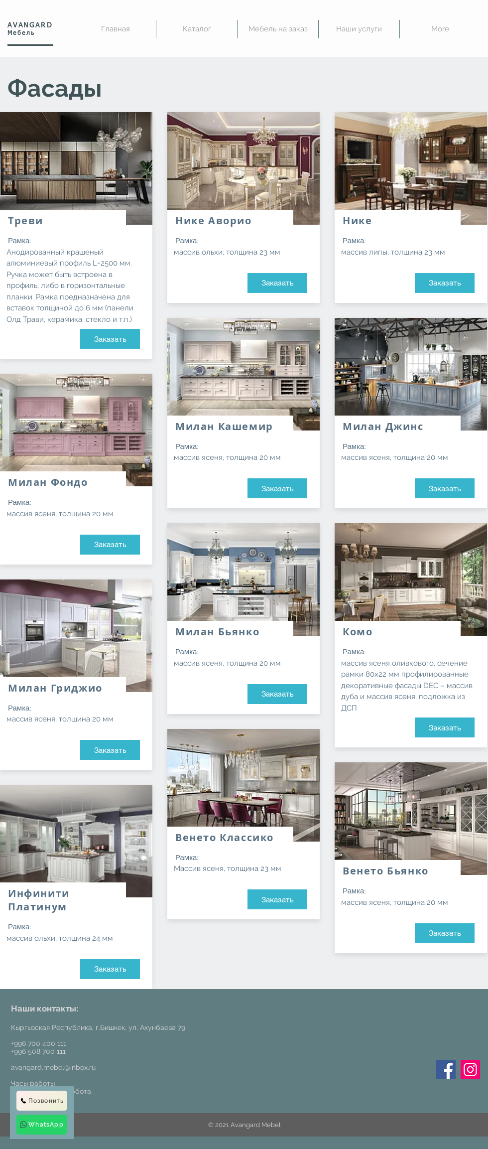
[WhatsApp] (41, 1125)
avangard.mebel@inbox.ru (53, 1067)
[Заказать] (110, 339)
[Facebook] (446, 1069)
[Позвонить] (41, 1101)
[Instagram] (470, 1069)
